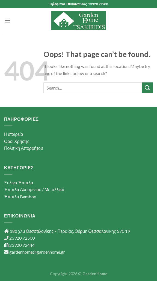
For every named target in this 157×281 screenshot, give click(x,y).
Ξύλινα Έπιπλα (18, 182)
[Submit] (147, 87)
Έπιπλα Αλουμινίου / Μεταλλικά (34, 189)
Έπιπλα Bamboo (20, 196)
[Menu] (7, 20)
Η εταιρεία (13, 134)
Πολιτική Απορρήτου (23, 148)
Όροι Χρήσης (16, 141)
